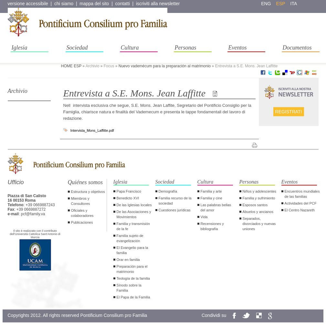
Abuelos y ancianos (258, 212)
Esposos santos (255, 205)
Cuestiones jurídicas (175, 210)
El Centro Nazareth (300, 210)
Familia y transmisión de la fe (133, 226)
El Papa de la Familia (133, 297)
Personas (185, 47)
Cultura (130, 47)
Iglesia (19, 47)
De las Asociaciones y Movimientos (134, 214)
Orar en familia (128, 260)
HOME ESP (71, 66)
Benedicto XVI (128, 198)
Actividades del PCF (301, 203)
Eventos (237, 47)
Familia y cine (211, 198)
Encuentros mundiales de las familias (302, 193)
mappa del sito (94, 3)
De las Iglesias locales (134, 205)
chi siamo (63, 3)
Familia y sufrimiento (259, 198)
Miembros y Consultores (80, 201)
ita (293, 3)
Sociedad (77, 47)
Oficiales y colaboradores (82, 213)
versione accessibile (28, 3)
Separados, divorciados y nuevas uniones (259, 224)
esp (280, 3)
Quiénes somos (85, 182)
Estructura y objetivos (88, 192)
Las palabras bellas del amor (216, 207)
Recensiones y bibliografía (212, 226)
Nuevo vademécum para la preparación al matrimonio (165, 66)
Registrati (288, 111)
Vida (204, 217)
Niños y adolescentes (260, 191)
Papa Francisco (129, 191)
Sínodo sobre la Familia (129, 287)
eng (266, 3)
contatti (122, 3)
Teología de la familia (133, 278)
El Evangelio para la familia (132, 250)
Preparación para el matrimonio (132, 269)
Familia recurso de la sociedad (175, 200)
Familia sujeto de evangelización (130, 238)
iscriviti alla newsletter (158, 3)
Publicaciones (82, 222)
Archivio (17, 91)
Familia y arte (211, 191)
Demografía (168, 191)
